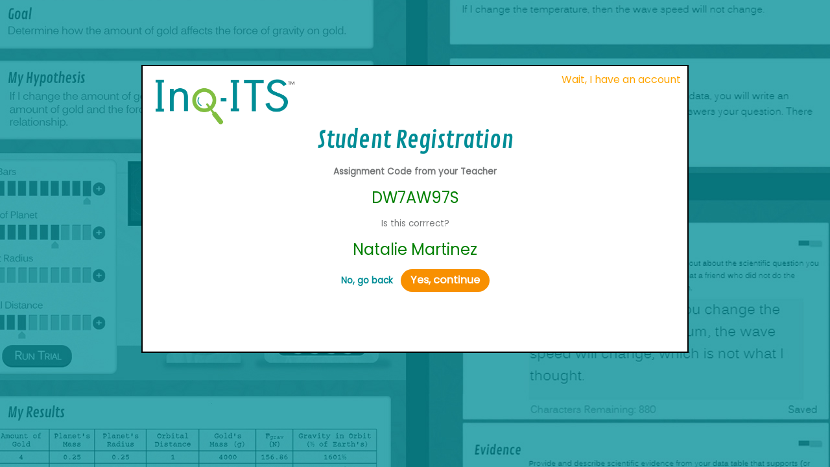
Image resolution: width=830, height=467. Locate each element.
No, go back (367, 280)
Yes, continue (445, 279)
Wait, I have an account (621, 79)
